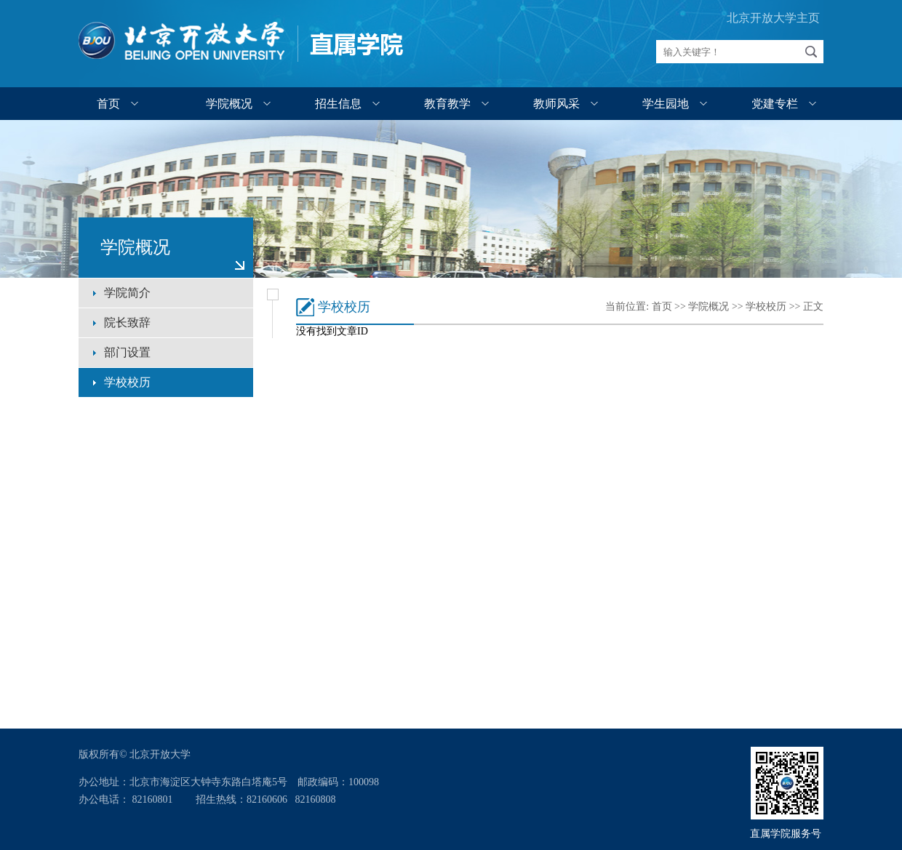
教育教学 (447, 103)
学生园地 (665, 103)
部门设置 (127, 352)
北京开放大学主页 (773, 18)
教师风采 (556, 103)
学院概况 (229, 103)
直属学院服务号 (787, 833)
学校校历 (127, 382)
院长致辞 (127, 322)
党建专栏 (774, 103)
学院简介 (127, 292)
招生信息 (338, 103)
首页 (108, 103)
